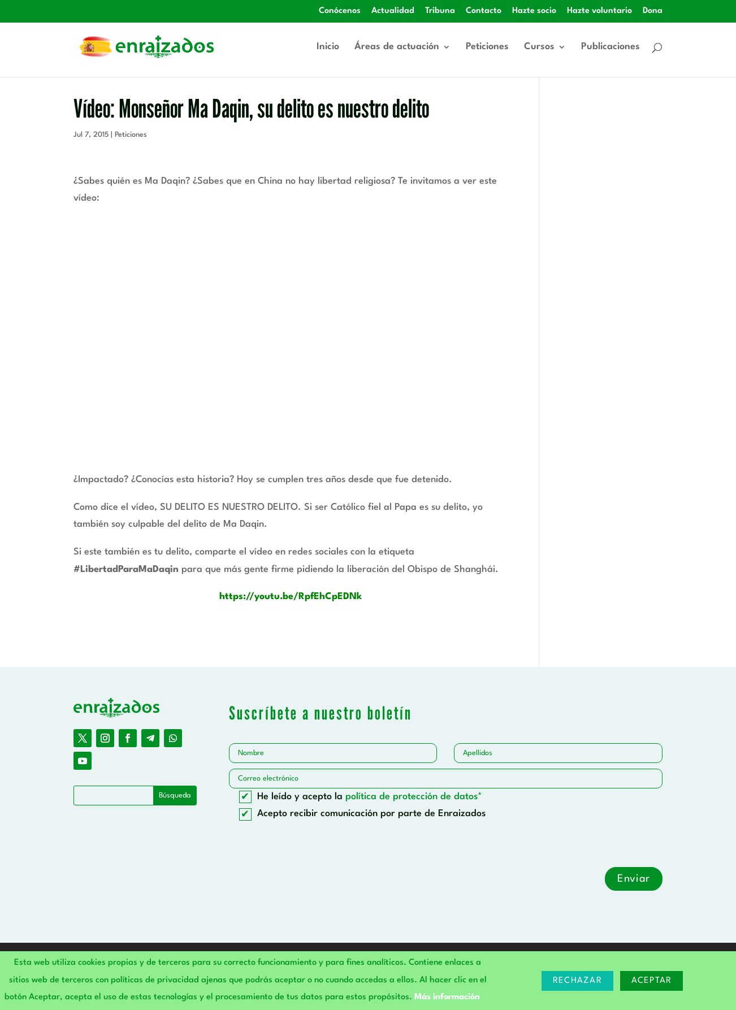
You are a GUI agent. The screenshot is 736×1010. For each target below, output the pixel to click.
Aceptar (651, 981)
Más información (447, 997)
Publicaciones (610, 47)
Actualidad (392, 11)
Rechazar (577, 981)
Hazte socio (534, 11)
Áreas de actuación (396, 47)
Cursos (539, 47)
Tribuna (440, 11)
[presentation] (315, 845)
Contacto (483, 11)
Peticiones (487, 47)
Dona (653, 11)
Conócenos (340, 11)
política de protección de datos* (413, 796)
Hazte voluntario (599, 11)
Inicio (328, 47)
